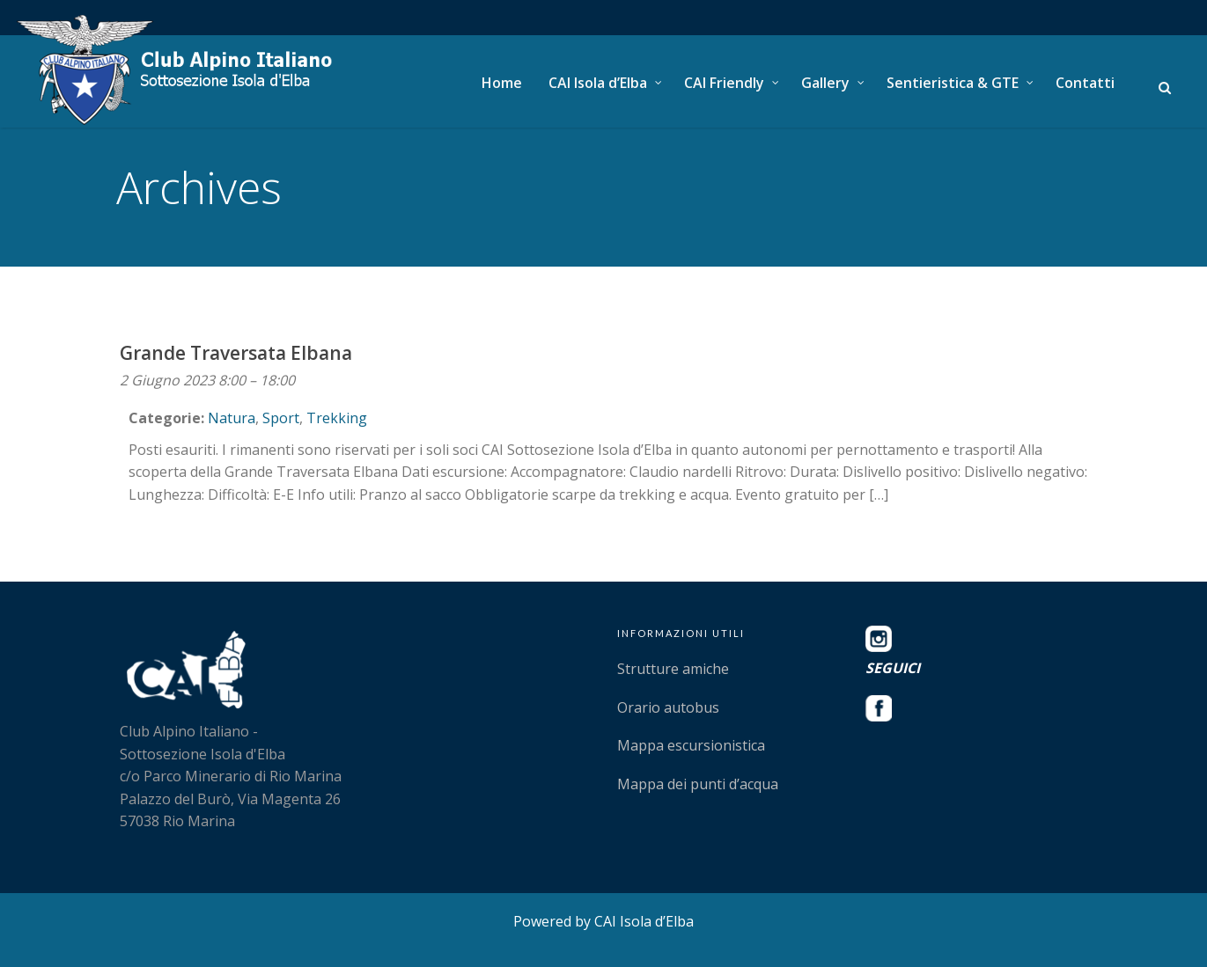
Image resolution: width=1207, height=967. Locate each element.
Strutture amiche (673, 668)
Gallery (825, 82)
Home (502, 82)
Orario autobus (668, 707)
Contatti (1085, 82)
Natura (231, 418)
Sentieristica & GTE (953, 82)
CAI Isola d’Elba (597, 82)
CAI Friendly (724, 82)
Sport (280, 418)
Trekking (336, 418)
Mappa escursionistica (691, 745)
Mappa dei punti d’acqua (697, 784)
